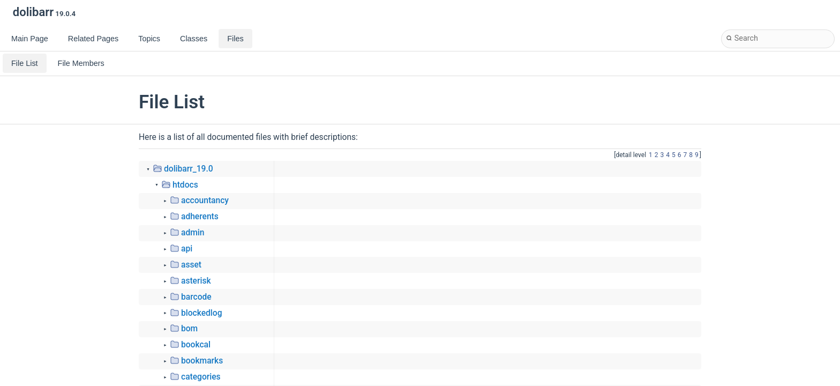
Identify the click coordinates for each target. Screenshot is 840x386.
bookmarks (202, 361)
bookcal (196, 345)
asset (191, 265)
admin (192, 232)
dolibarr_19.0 (188, 169)
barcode (196, 297)
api (186, 249)
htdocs (185, 185)
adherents (200, 216)
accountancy (205, 200)
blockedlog (201, 313)
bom (189, 328)
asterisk (196, 281)
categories (201, 377)
